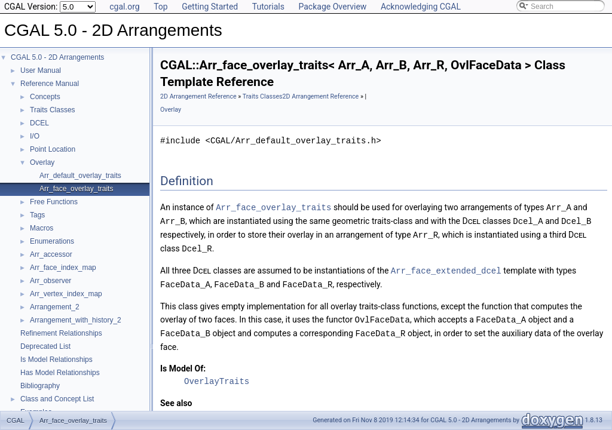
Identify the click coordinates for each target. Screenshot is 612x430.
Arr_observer (50, 281)
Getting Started (210, 6)
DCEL (39, 123)
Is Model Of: (183, 363)
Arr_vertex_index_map (66, 294)
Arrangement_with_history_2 (75, 320)
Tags (37, 215)
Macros (41, 228)
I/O (34, 136)
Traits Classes (52, 110)
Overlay (42, 162)
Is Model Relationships (56, 359)
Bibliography (40, 386)
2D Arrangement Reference (198, 96)
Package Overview (332, 6)
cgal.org (124, 6)
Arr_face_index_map (63, 267)
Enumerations (52, 241)
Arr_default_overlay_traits (80, 175)
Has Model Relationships (60, 372)
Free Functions (54, 202)
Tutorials (268, 6)
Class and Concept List (57, 399)
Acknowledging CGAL (421, 6)
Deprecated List (45, 346)
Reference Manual (49, 83)
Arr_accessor (51, 254)
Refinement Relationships (61, 333)
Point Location (52, 149)
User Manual (40, 70)
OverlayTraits (216, 376)
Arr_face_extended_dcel (446, 268)
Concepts (45, 97)
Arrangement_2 (54, 307)
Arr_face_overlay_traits (76, 189)
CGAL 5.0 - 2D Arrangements (57, 57)
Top (161, 6)
